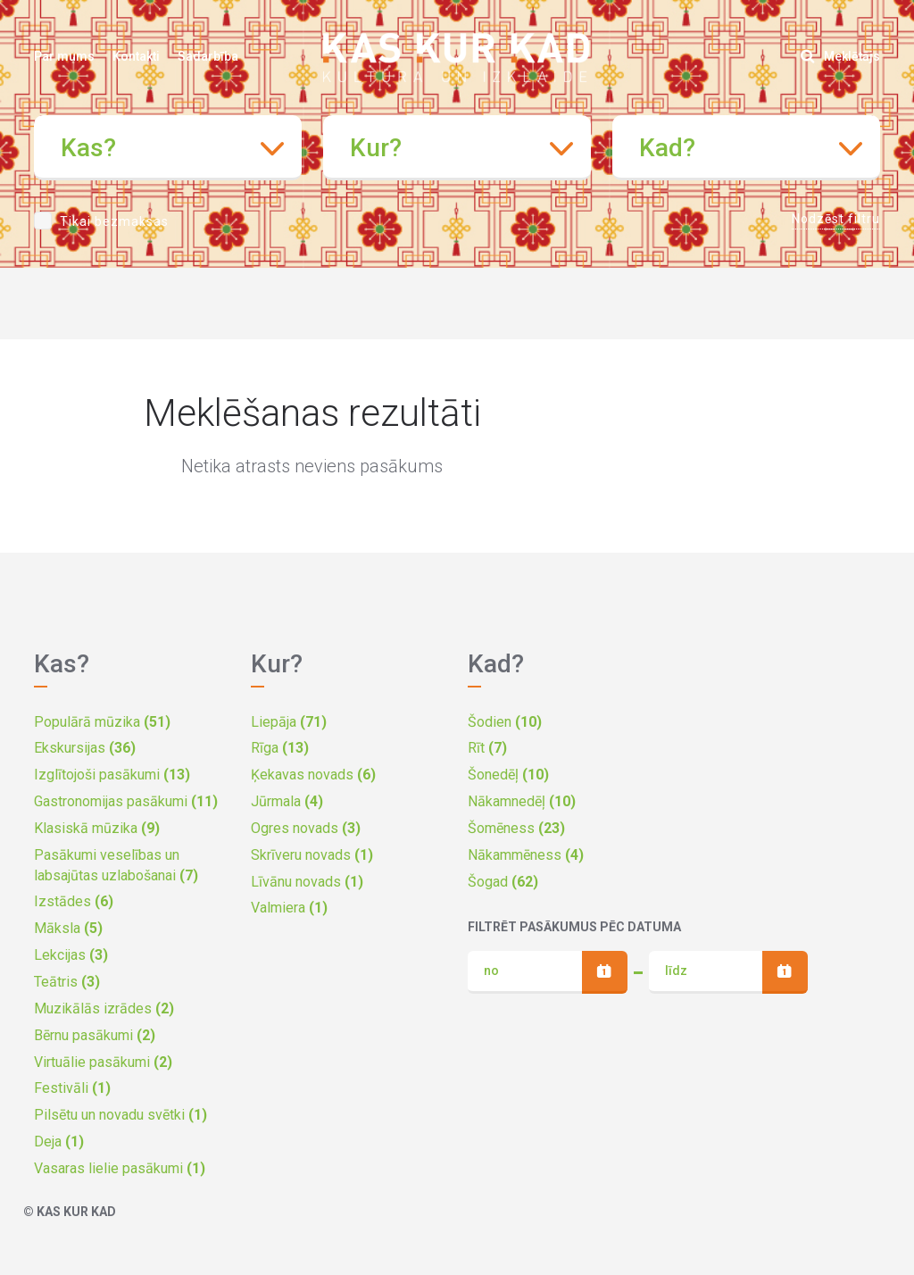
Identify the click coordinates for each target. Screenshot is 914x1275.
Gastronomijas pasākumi (126, 801)
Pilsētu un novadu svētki (120, 1114)
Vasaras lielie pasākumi (119, 1168)
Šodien (505, 721)
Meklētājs (840, 56)
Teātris (67, 981)
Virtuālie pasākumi (103, 1062)
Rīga (280, 747)
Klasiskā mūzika (97, 828)
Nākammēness (526, 854)
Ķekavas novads (313, 774)
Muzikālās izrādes (104, 1008)
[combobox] (168, 147)
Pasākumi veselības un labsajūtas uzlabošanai (116, 865)
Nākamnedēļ (522, 801)
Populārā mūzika (102, 721)
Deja (59, 1141)
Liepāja (289, 721)
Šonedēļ (508, 774)
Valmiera (289, 907)
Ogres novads (306, 828)
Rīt (487, 747)
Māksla (68, 928)
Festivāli (72, 1087)
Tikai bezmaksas (114, 221)
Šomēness (516, 828)
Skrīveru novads (312, 854)
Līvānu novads (307, 881)
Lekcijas (71, 954)
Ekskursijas (85, 747)
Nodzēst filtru (836, 219)
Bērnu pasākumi (94, 1035)
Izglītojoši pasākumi (112, 774)
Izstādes (73, 901)
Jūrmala (287, 801)
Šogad (503, 881)
